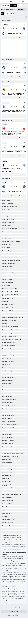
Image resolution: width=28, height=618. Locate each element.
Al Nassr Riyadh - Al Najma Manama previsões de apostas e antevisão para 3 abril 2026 (14, 72)
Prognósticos (10, 607)
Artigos (19, 607)
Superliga (5, 124)
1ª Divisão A (5, 24)
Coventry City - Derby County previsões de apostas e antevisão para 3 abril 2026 (13, 94)
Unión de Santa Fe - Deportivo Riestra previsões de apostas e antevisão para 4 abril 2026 (14, 151)
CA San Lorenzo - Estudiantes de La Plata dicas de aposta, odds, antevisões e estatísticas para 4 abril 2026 (13, 133)
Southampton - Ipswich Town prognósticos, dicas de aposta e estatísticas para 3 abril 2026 (13, 112)
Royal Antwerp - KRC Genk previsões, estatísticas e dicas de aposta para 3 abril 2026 (13, 33)
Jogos (15, 607)
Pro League (5, 63)
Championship (6, 85)
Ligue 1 (4, 182)
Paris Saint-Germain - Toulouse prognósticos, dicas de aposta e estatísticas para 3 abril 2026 (14, 191)
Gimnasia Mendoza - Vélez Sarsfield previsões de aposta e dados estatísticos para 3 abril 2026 (13, 170)
